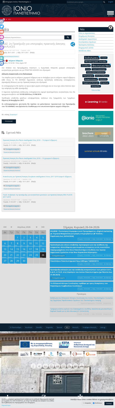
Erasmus (105, 82)
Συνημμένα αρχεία (12, 149)
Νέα (9, 19)
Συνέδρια (86, 65)
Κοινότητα (28, 327)
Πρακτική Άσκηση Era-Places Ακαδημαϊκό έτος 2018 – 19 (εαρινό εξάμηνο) (30, 140)
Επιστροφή (9, 121)
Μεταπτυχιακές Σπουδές (96, 61)
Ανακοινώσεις (91, 79)
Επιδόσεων (98, 403)
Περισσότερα (6, 405)
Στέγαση (104, 58)
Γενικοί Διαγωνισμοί (99, 69)
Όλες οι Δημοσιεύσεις (87, 33)
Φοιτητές (75, 327)
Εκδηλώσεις (92, 57)
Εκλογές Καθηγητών (102, 76)
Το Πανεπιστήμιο (15, 327)
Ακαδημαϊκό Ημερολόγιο (88, 39)
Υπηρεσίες (49, 327)
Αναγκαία (88, 403)
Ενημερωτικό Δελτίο (86, 48)
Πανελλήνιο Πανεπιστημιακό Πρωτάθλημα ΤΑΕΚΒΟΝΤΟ (74, 261)
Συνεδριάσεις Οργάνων (87, 42)
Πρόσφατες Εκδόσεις (86, 45)
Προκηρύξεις (96, 86)
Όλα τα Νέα (96, 90)
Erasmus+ (13, 114)
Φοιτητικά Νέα (101, 65)
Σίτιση (88, 69)
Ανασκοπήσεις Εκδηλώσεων (96, 72)
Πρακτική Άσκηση (91, 82)
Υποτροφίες (88, 75)
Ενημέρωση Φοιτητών (87, 36)
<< (5, 227)
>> (42, 227)
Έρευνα (59, 327)
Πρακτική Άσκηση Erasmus (11, 56)
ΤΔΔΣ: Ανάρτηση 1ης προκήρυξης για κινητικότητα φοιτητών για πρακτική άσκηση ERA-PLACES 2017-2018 (37, 196)
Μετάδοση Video (85, 51)
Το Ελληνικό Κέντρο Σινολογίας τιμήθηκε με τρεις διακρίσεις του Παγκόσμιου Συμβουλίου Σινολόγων (79, 284)
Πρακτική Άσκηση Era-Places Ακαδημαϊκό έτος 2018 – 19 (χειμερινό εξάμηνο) (31, 158)
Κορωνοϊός (104, 79)
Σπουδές (39, 327)
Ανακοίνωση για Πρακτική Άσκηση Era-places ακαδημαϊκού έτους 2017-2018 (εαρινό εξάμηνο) (37, 176)
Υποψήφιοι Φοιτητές (89, 327)
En (110, 2)
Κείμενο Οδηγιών (12, 61)
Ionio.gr (102, 327)
